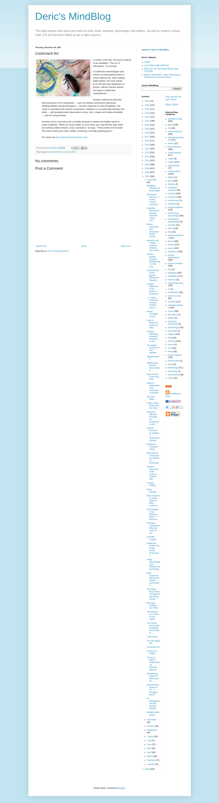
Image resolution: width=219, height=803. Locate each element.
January (151, 764)
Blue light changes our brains (152, 605)
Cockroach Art (153, 647)
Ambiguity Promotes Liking (152, 446)
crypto (171, 158)
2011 (147, 160)
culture (171, 162)
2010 (147, 164)
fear (169, 232)
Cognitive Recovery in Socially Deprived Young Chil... (153, 214)
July (149, 740)
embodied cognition (172, 188)
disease (171, 184)
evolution (172, 204)
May (149, 748)
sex (169, 348)
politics (171, 318)
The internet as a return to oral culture (153, 615)
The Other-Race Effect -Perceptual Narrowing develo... (153, 594)
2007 (147, 176)
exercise (172, 225)
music (170, 311)
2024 (147, 109)
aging (170, 125)
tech (170, 364)
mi (169, 289)
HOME (147, 62)
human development (174, 256)
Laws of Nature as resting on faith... (152, 324)
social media (173, 361)
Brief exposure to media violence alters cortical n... (153, 501)
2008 (147, 172)
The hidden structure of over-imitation (153, 349)
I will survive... (153, 637)
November (151, 720)
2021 (147, 121)
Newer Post (41, 246)
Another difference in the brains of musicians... (153, 289)
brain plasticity (174, 147)
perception (172, 314)
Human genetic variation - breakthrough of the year (153, 260)
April (149, 752)
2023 (147, 113)
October (151, 726)
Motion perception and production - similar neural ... (153, 230)
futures (171, 244)
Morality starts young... (153, 713)
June (149, 744)
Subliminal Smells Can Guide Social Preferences (153, 549)
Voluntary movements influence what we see (153, 528)
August (150, 736)
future (170, 241)
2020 (147, 125)
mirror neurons (174, 296)
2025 (147, 105)
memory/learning (175, 283)
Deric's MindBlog (73, 16)
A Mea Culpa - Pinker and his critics (153, 405)
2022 (147, 117)
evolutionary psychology (173, 214)
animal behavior (56, 152)
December (151, 180)
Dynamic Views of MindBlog (155, 50)
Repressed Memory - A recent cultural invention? (153, 199)
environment (173, 200)
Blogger (121, 788)
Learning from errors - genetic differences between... (153, 275)
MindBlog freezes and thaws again (153, 188)
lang (170, 269)
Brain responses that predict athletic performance (153, 579)
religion (171, 334)
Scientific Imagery (151, 538)
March (150, 756)
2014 (147, 148)
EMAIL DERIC (171, 104)
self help (172, 341)
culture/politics (70, 152)
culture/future (174, 165)
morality (171, 302)
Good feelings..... (153, 490)
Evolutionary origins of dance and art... (153, 677)
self (169, 338)
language (172, 273)
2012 (147, 156)
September (152, 730)
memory (171, 280)
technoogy (172, 371)
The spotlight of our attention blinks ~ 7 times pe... (152, 514)
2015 (147, 145)
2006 (147, 769)
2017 (147, 137)
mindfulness (173, 292)
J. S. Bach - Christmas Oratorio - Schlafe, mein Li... (152, 303)
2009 (147, 168)
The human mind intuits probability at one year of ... (153, 628)
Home (83, 246)
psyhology (172, 331)
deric (170, 181)
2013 (147, 152)
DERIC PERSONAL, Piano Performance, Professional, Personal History (162, 76)
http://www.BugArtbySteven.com (72, 137)
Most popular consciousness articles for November (153, 458)
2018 (147, 133)
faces (170, 228)
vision (170, 378)
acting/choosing (175, 119)
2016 (147, 141)
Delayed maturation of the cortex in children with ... (153, 473)
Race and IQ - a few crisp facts (153, 376)
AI (169, 128)
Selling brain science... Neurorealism (153, 366)
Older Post (126, 246)
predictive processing (173, 322)
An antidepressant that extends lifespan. (153, 703)
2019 (147, 129)
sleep (170, 351)
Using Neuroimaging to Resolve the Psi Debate (153, 564)
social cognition (175, 355)
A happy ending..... (152, 484)
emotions (172, 197)
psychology (173, 327)
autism (171, 143)
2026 (147, 101)
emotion (171, 193)
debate (171, 177)
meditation (172, 276)
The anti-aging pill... (153, 642)
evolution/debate (175, 207)
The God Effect (151, 398)
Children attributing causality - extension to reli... (152, 336)
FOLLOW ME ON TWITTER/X (173, 98)
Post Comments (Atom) (58, 251)
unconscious (173, 374)
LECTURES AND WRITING (156, 65)
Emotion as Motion (152, 652)
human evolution (175, 263)
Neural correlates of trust (152, 314)
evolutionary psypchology (173, 220)
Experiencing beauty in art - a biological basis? (152, 690)
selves (171, 344)
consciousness (174, 153)
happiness (172, 251)
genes (171, 248)
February (151, 760)
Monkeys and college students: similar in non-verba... (153, 245)
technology (173, 368)
